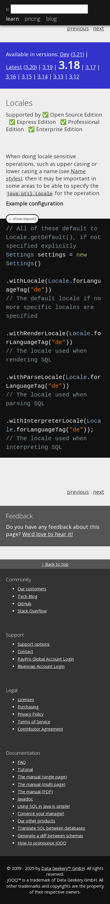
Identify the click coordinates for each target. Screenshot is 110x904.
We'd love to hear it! (47, 533)
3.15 (27, 76)
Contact (25, 651)
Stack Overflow (32, 610)
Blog (51, 18)
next (98, 28)
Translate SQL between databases (51, 828)
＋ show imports (22, 218)
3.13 (58, 76)
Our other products (36, 820)
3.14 (43, 76)
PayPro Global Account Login (46, 658)
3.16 (11, 76)
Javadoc (25, 798)
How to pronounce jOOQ (42, 842)
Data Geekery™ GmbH (63, 868)
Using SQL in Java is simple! (44, 806)
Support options (34, 644)
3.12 (74, 76)
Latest (14, 67)
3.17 (91, 67)
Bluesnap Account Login (41, 665)
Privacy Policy (30, 714)
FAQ (22, 762)
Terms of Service (34, 721)
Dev (64, 54)
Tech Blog (28, 595)
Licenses (26, 699)
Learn (12, 18)
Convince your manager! (41, 813)
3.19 (48, 67)
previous (78, 28)
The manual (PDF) (35, 791)
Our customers (32, 588)
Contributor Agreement (40, 728)
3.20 (30, 67)
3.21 (77, 54)
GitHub (24, 603)
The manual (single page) (42, 776)
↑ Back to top (55, 564)
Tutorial (25, 769)
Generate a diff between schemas (50, 835)
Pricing (32, 18)
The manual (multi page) (41, 784)
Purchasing (28, 706)
